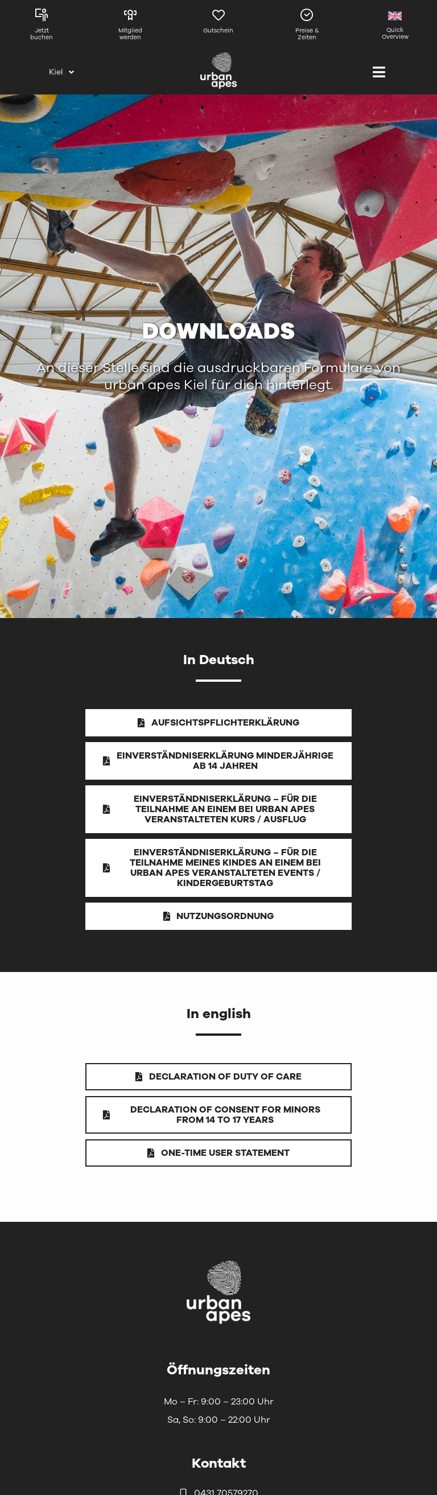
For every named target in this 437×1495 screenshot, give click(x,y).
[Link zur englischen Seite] (395, 28)
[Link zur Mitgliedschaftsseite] (130, 28)
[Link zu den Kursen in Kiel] (42, 28)
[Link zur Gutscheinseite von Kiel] (219, 28)
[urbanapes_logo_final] (218, 57)
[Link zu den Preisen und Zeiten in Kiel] (307, 28)
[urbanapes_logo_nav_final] (218, 1263)
